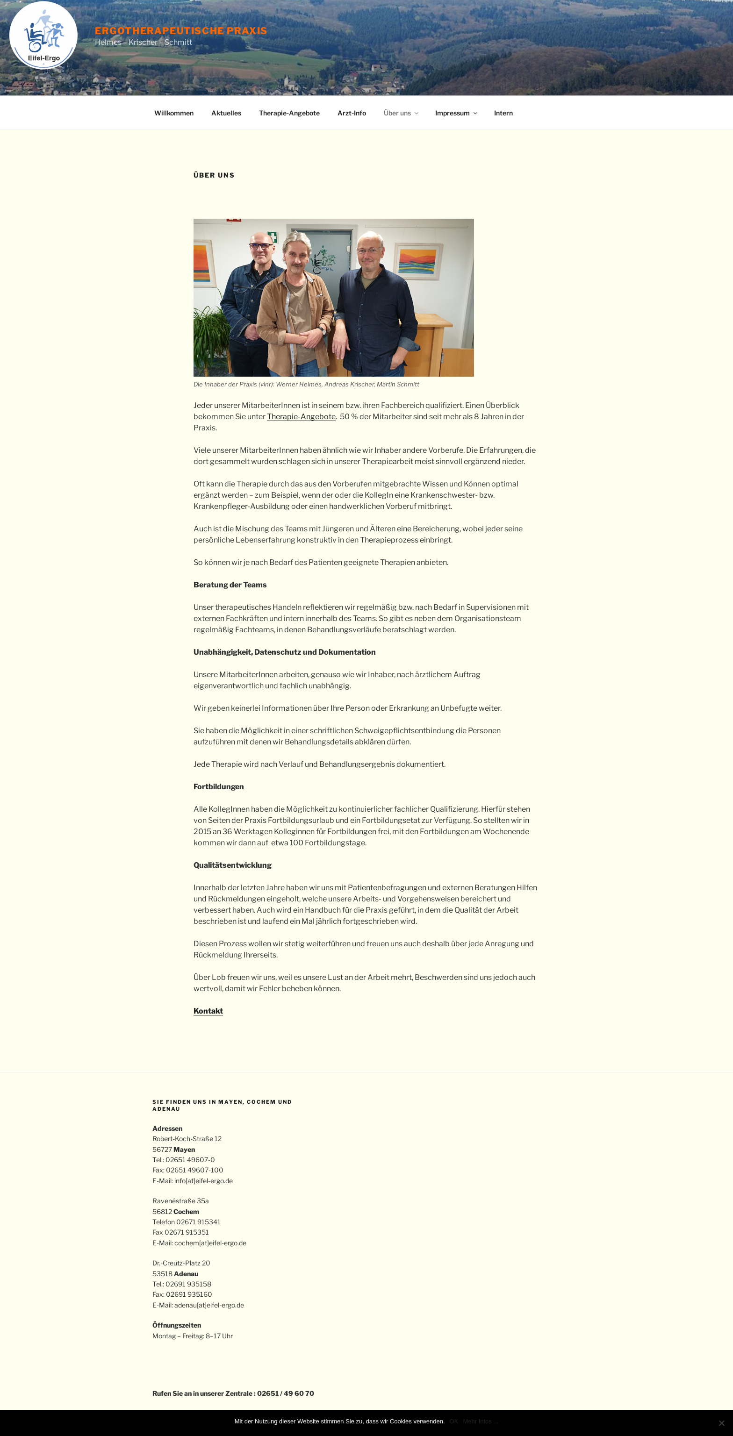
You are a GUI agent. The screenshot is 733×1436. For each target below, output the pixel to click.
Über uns (402, 113)
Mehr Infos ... (480, 1421)
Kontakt (208, 1011)
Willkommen (174, 113)
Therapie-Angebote (289, 113)
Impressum (457, 113)
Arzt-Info (352, 113)
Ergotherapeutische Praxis (181, 30)
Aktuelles (226, 113)
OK (454, 1421)
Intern (503, 113)
